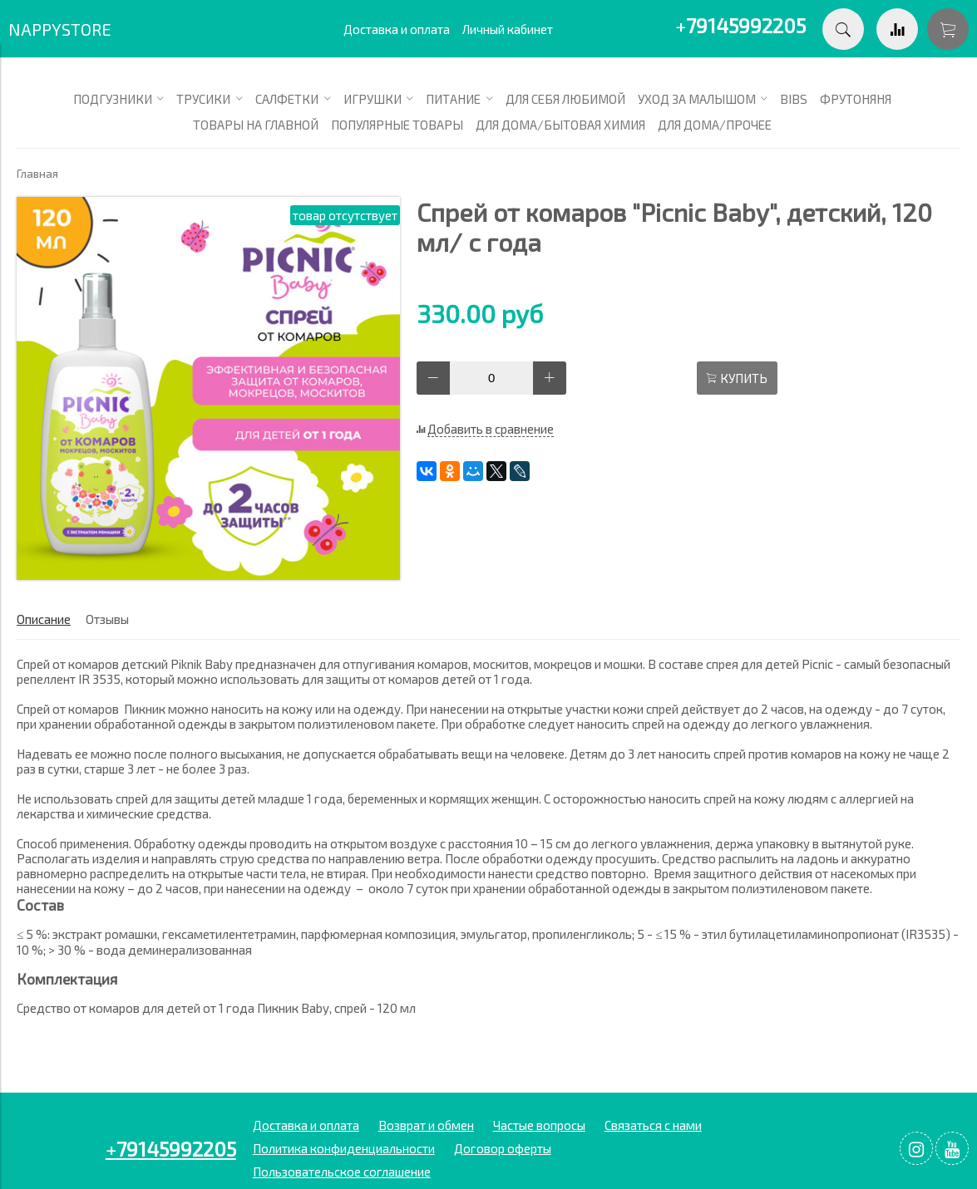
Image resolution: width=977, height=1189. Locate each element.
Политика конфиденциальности (344, 1148)
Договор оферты (502, 1148)
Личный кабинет (507, 29)
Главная (37, 173)
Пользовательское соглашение (342, 1171)
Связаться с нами (653, 1125)
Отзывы (107, 619)
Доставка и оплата (396, 29)
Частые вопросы (539, 1125)
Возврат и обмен (426, 1125)
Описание (44, 619)
